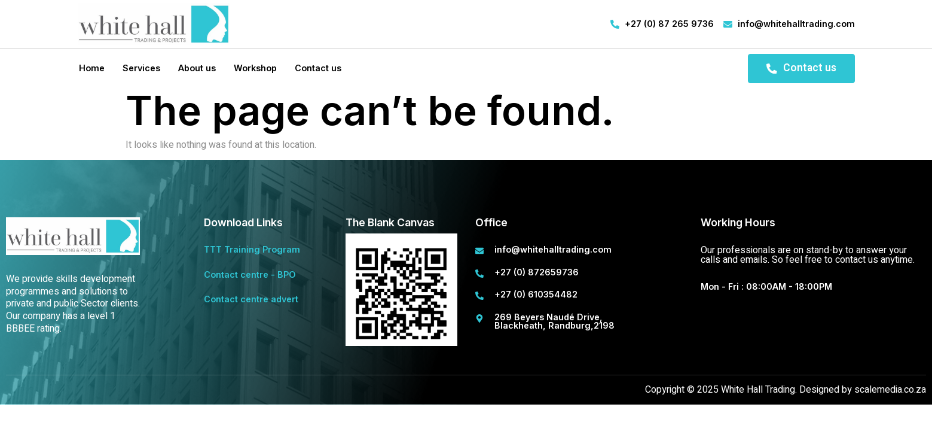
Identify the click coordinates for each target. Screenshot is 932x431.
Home (90, 68)
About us (196, 68)
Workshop (254, 68)
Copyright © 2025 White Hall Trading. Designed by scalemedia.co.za (785, 390)
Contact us (317, 68)
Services (140, 68)
